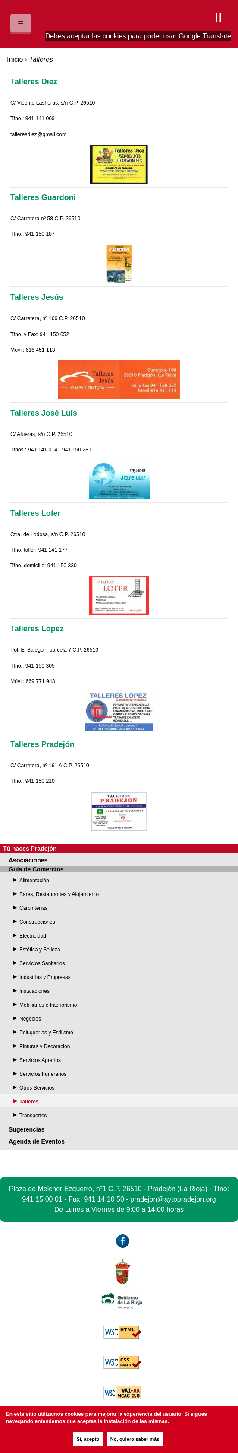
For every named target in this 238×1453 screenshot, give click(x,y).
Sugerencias (26, 1129)
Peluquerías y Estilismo (46, 1033)
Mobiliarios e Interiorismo (48, 1005)
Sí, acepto (87, 1439)
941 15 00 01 (42, 1199)
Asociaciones (28, 860)
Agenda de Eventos (37, 1141)
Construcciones (37, 922)
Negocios (30, 1019)
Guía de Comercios (36, 869)
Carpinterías (33, 908)
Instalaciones (34, 991)
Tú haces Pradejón (29, 848)
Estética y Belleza (39, 950)
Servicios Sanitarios (42, 963)
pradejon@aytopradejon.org (173, 1199)
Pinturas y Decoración (44, 1046)
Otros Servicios (36, 1088)
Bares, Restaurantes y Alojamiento (59, 894)
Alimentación (34, 881)
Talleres (28, 1102)
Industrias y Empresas (45, 977)
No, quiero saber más (135, 1439)
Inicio (15, 59)
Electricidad (32, 936)
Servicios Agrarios (40, 1060)
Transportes (33, 1116)
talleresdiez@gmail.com (38, 134)
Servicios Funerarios (42, 1074)
